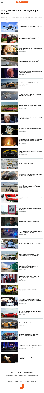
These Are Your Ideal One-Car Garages (28, 289)
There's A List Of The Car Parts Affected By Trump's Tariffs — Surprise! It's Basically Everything (29, 278)
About (13, 372)
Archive (19, 372)
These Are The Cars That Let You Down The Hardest (29, 323)
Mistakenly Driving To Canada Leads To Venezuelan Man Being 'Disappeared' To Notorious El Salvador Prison (28, 266)
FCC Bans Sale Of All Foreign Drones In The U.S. (30, 26)
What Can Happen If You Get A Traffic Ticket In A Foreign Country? (30, 49)
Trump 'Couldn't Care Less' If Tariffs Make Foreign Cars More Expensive (30, 118)
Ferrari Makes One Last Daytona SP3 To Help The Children (30, 152)
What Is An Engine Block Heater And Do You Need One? (30, 198)
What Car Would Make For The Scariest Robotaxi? (30, 243)
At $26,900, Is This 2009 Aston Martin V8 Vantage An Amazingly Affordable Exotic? (30, 175)
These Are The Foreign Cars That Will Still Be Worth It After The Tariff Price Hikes (29, 38)
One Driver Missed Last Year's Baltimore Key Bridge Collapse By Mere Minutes (29, 335)
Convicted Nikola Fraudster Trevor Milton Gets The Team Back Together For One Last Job (30, 220)
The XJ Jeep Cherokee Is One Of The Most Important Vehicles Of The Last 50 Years (29, 255)
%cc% (17, 31)
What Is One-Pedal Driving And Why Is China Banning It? (29, 358)
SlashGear (33, 381)
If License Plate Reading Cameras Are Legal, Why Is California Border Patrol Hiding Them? (30, 60)
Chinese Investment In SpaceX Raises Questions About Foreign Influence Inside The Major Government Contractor (30, 140)
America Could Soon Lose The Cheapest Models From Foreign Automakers (30, 72)
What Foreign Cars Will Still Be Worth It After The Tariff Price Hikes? (30, 83)
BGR (21, 381)
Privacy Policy (28, 372)
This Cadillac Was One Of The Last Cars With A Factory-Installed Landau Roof (30, 106)
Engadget (10, 381)
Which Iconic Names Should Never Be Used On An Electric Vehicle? (30, 312)
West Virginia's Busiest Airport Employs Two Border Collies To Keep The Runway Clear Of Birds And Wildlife (29, 186)
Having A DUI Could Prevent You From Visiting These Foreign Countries (30, 95)
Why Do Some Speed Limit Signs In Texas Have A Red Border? (30, 209)
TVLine (16, 381)
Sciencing (26, 381)
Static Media (13, 375)
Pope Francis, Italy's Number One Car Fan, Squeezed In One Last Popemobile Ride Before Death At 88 (30, 300)
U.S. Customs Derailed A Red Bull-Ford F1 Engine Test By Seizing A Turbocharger (30, 346)
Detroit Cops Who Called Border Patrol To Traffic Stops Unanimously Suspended (30, 232)
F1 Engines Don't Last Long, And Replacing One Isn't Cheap (30, 129)
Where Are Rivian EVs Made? (26, 163)
